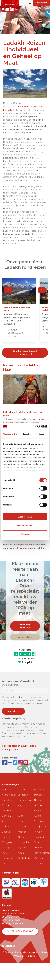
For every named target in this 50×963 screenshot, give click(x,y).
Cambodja (8, 810)
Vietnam (39, 858)
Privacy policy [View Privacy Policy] (32, 952)
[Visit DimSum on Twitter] (14, 946)
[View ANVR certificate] (25, 881)
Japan (21, 789)
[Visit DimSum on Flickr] (11, 946)
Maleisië (22, 826)
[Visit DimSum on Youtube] (8, 946)
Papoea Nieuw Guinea (38, 800)
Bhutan (6, 805)
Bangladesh (8, 800)
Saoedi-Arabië (38, 813)
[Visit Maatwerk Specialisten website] (7, 892)
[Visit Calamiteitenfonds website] (34, 881)
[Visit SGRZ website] (16, 881)
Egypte (6, 832)
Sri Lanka (39, 821)
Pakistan (39, 789)
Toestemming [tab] (10, 434)
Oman (21, 863)
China (5, 826)
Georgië (6, 847)
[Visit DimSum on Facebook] (4, 762)
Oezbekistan (25, 858)
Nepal (21, 853)
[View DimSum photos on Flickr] (10, 762)
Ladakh (22, 810)
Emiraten (7, 837)
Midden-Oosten (22, 834)
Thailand (39, 837)
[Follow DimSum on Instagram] (21, 762)
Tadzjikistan (40, 826)
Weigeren (25, 534)
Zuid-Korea (40, 863)
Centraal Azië (7, 818)
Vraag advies (25, 637)
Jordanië (23, 795)
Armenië (7, 789)
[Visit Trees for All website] (43, 881)
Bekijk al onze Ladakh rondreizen (25, 352)
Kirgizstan (23, 805)
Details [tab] (27, 434)
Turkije (38, 847)
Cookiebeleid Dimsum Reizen (19, 746)
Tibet (37, 842)
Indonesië (7, 858)
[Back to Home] (10, 6)
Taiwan (38, 832)
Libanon (23, 821)
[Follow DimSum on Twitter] (15, 762)
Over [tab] (41, 434)
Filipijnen (7, 842)
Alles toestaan (25, 517)
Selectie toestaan (25, 525)
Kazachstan (24, 800)
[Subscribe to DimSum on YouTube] (25, 762)
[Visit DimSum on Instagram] (6, 946)
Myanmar (23, 847)
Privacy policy (10, 749)
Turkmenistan (41, 853)
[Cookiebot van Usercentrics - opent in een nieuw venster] (35, 426)
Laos (20, 816)
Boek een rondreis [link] (25, 626)
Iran (4, 863)
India (5, 853)
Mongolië (23, 842)
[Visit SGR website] (6, 881)
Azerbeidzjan (9, 795)
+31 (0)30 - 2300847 (20, 931)
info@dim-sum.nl (13, 923)
